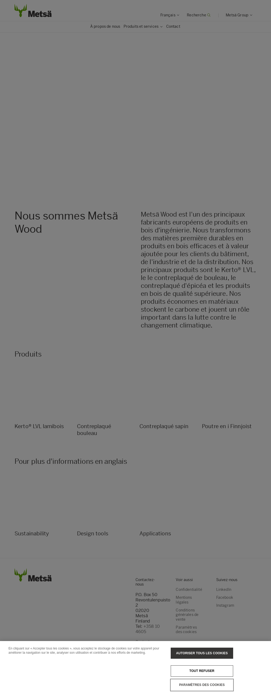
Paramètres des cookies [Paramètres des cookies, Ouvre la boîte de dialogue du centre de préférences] (202, 685)
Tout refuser (202, 671)
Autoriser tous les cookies (202, 653)
